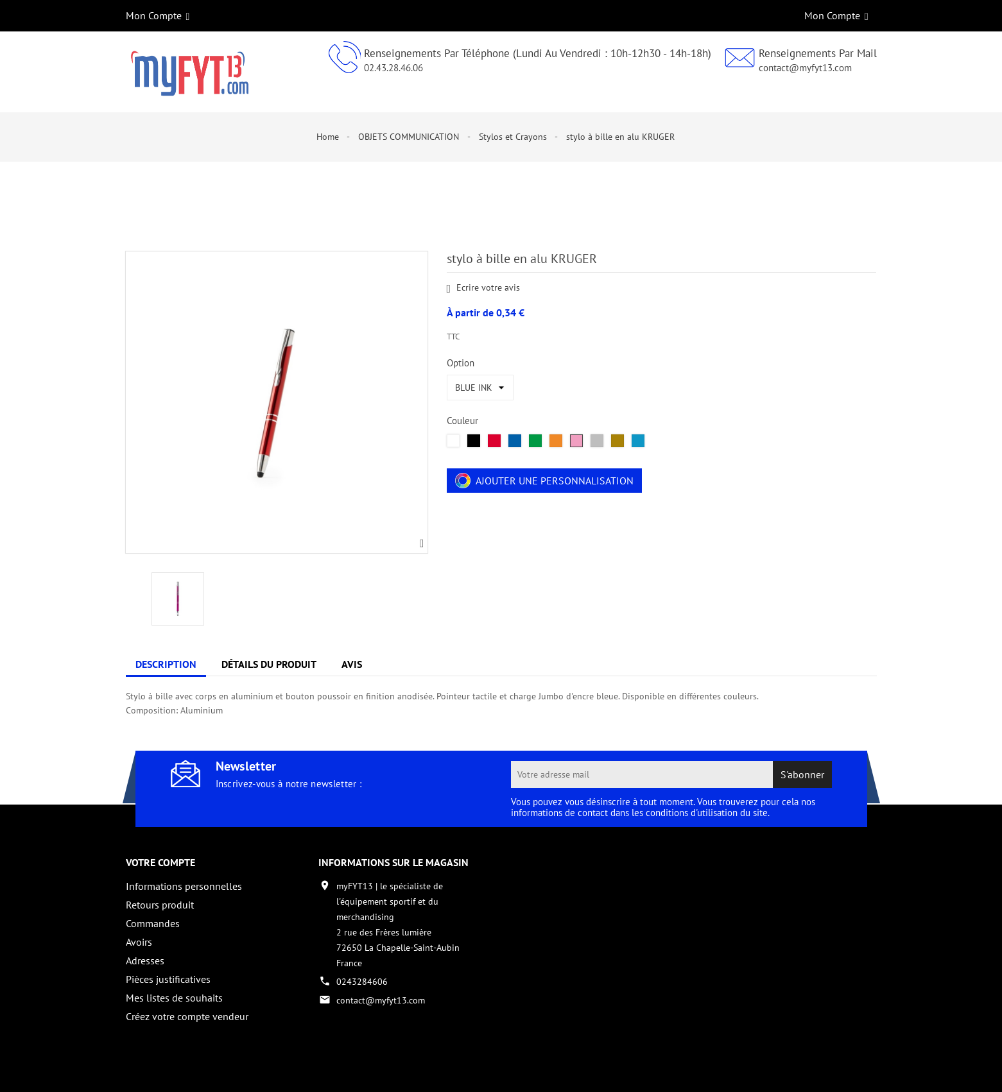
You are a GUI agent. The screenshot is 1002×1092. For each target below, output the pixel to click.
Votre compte (160, 862)
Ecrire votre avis (484, 288)
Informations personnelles (184, 886)
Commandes (153, 923)
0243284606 (362, 981)
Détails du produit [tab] (268, 664)
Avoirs (139, 941)
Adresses (145, 960)
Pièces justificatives (168, 979)
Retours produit (160, 904)
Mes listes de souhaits (174, 997)
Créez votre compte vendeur (187, 1016)
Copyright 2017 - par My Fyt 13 (187, 1071)
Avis (351, 664)
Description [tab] (165, 664)
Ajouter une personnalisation (544, 480)
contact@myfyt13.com (805, 68)
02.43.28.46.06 (393, 68)
